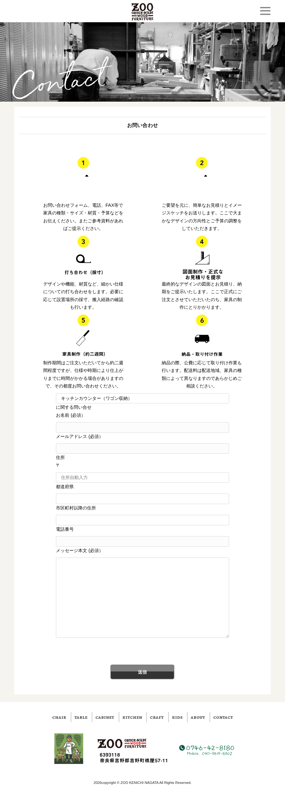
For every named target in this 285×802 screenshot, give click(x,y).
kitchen (132, 717)
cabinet (104, 717)
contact (223, 717)
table (80, 717)
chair (59, 717)
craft (157, 717)
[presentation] (67, 652)
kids (177, 717)
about (198, 717)
